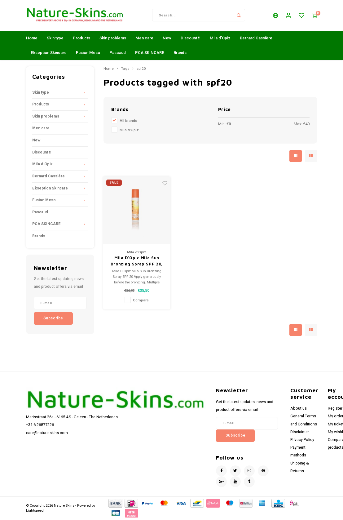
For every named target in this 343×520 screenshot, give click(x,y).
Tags (125, 69)
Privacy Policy (302, 440)
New (167, 38)
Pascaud (117, 53)
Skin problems (112, 38)
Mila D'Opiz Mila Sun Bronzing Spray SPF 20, (137, 261)
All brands (128, 121)
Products (81, 38)
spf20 (141, 69)
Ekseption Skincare (49, 53)
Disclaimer (299, 432)
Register (335, 409)
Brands (180, 53)
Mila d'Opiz (220, 38)
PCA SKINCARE (149, 53)
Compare (141, 300)
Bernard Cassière (256, 38)
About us (298, 409)
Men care (144, 38)
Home (31, 38)
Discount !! (190, 38)
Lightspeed (35, 510)
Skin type (55, 38)
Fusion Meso (88, 53)
